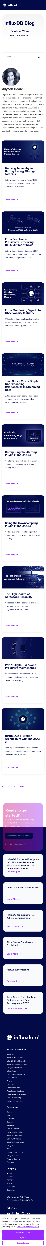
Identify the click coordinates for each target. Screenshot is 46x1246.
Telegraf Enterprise (14, 1067)
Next (22, 786)
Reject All (23, 1238)
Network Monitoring (15, 1101)
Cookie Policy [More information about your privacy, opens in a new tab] (22, 1226)
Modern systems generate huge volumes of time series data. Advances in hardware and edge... (22, 535)
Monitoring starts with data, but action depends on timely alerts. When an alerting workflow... (21, 464)
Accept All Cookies (23, 1232)
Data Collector (12, 1077)
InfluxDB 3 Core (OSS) (15, 1142)
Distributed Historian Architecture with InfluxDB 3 (22, 739)
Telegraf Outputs (13, 1159)
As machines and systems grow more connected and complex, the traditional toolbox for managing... (21, 677)
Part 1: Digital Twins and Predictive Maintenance (20, 666)
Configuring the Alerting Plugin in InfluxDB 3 (21, 453)
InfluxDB (10, 1054)
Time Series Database (15, 1091)
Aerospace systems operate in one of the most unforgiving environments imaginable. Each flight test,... (22, 606)
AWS (9, 1149)
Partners (10, 1180)
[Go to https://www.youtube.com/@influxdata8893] (9, 1214)
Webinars (10, 1125)
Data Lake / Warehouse (16, 1074)
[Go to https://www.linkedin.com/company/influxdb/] (17, 1213)
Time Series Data (13, 1087)
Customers (11, 1118)
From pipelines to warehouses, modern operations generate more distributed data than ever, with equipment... (23, 751)
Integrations (11, 1071)
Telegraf (10, 1145)
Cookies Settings (23, 1243)
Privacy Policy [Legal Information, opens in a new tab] (33, 1226)
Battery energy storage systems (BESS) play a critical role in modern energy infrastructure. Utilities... (21, 183)
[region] (23, 1230)
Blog (8, 1115)
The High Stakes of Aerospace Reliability (18, 595)
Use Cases (11, 1084)
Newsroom (11, 1183)
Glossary (10, 1162)
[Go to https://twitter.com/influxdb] (13, 1214)
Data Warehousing (14, 1097)
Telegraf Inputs (12, 1155)
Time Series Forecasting (16, 1094)
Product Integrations (15, 1152)
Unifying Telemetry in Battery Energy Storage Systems (20, 171)
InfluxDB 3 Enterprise (15, 1057)
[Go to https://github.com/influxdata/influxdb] (23, 1214)
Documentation (13, 1128)
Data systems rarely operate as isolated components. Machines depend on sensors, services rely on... (21, 399)
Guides (9, 1112)
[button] (40, 5)
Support (10, 1122)
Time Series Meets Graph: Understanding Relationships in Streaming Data (22, 385)
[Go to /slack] (28, 1214)
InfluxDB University (14, 1135)
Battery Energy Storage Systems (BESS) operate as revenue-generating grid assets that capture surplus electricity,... (23, 254)
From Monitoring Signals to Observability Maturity (23, 311)
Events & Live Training (15, 1132)
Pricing (9, 1081)
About (9, 1173)
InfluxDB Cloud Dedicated (17, 1064)
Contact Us (11, 1186)
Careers (10, 1176)
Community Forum (14, 1139)
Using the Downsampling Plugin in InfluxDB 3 (21, 524)
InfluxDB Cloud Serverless (17, 1061)
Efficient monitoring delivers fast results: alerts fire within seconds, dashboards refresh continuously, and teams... (22, 322)
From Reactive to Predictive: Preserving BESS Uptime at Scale (19, 242)
